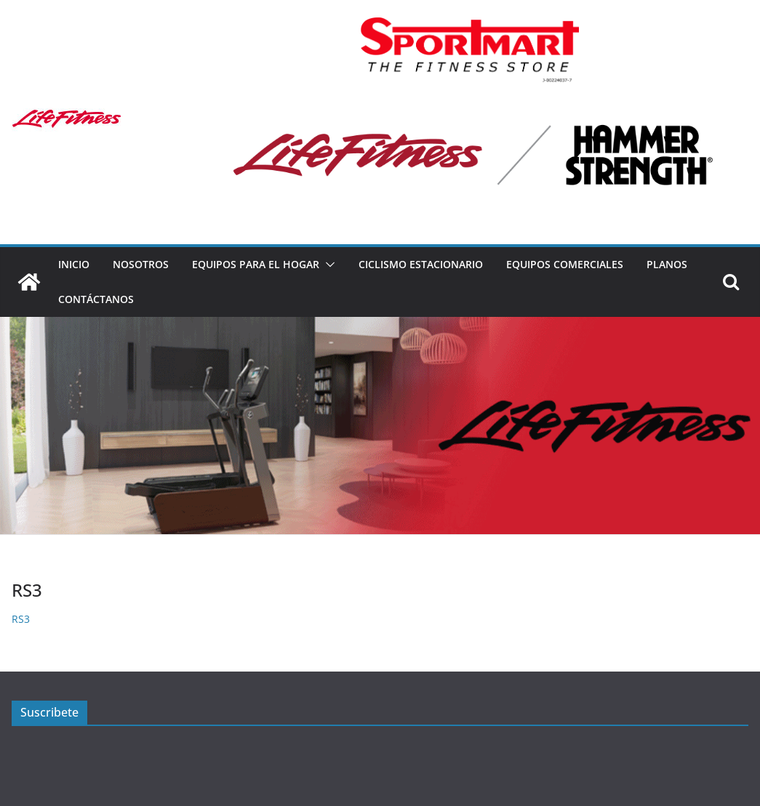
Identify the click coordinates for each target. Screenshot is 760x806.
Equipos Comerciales (564, 264)
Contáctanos (96, 299)
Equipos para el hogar (255, 264)
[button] (327, 264)
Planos (667, 264)
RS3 (21, 619)
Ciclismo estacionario (421, 264)
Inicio (73, 264)
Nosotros (141, 264)
